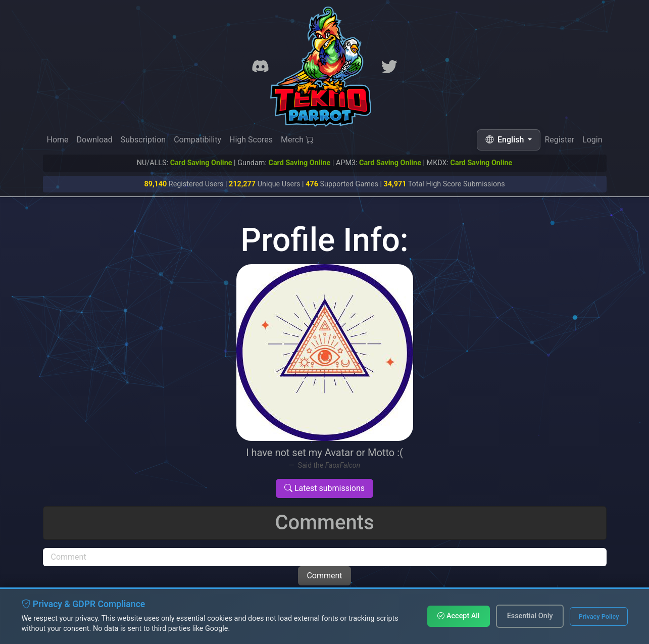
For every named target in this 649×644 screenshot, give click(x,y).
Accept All (458, 616)
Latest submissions (324, 488)
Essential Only (530, 616)
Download (95, 139)
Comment (324, 575)
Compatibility (197, 139)
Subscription (143, 139)
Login (592, 140)
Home (58, 139)
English (505, 139)
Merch (297, 139)
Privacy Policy (598, 616)
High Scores (251, 139)
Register (559, 140)
